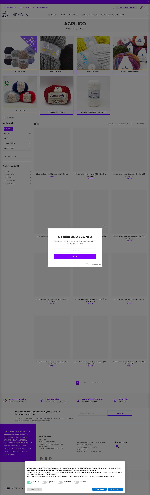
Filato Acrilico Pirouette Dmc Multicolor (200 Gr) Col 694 (91, 300)
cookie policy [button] (93, 470)
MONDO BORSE (10, 180)
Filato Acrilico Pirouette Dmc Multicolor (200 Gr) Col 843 (129, 300)
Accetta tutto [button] (115, 489)
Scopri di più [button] (34, 489)
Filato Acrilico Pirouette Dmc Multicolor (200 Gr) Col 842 (52, 238)
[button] (11, 8)
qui (50, 421)
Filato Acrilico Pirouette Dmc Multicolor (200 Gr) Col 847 (91, 363)
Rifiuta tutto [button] (99, 489)
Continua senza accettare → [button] (114, 464)
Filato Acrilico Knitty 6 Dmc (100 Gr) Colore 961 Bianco (90, 175)
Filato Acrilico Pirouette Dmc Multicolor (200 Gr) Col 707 (129, 238)
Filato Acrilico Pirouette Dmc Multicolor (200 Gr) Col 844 (52, 300)
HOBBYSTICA (9, 174)
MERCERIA (8, 177)
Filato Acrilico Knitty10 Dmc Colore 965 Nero (52, 174)
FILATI (7, 171)
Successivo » (100, 383)
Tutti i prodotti (11, 166)
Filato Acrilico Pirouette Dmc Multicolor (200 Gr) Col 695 (52, 363)
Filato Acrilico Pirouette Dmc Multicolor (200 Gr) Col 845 (91, 238)
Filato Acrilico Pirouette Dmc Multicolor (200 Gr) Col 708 (129, 175)
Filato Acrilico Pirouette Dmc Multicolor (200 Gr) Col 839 (129, 363)
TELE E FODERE (10, 184)
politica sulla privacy (36, 418)
